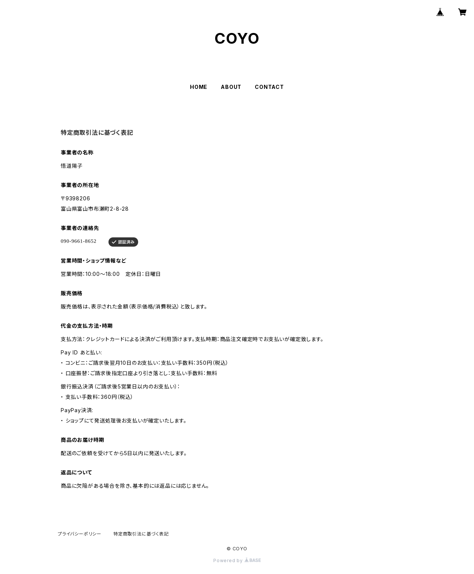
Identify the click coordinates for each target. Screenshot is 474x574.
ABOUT (231, 87)
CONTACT (269, 87)
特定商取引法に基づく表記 (141, 534)
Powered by (237, 560)
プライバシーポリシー (79, 534)
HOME (198, 87)
